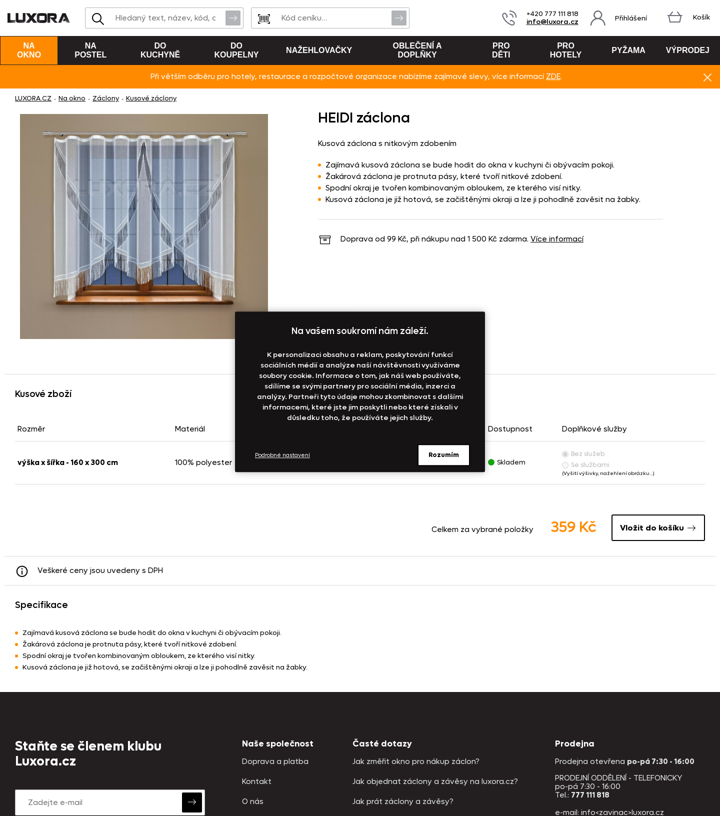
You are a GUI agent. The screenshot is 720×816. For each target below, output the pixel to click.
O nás (253, 802)
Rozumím (443, 454)
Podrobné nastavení (282, 455)
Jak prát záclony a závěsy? (403, 802)
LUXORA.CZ (33, 98)
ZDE (553, 77)
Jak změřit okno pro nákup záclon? (416, 762)
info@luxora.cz (552, 21)
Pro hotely (566, 50)
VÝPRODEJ (688, 50)
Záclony (105, 98)
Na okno (29, 50)
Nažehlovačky (319, 50)
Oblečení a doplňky (417, 50)
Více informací (557, 239)
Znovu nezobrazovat (707, 77)
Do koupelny (236, 50)
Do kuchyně (160, 50)
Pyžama (629, 50)
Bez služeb (583, 454)
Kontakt (257, 782)
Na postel (90, 50)
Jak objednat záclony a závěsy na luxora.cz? (435, 782)
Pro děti (501, 50)
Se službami (586, 464)
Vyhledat (233, 17)
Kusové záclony (151, 98)
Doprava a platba (275, 762)
